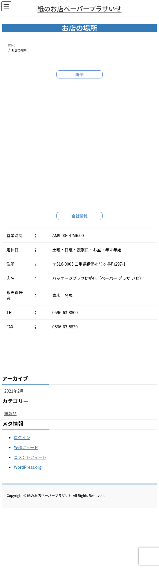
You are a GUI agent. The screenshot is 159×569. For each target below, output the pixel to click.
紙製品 (10, 413)
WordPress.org (27, 467)
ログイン (22, 437)
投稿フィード (26, 447)
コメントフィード (30, 457)
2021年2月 (14, 391)
